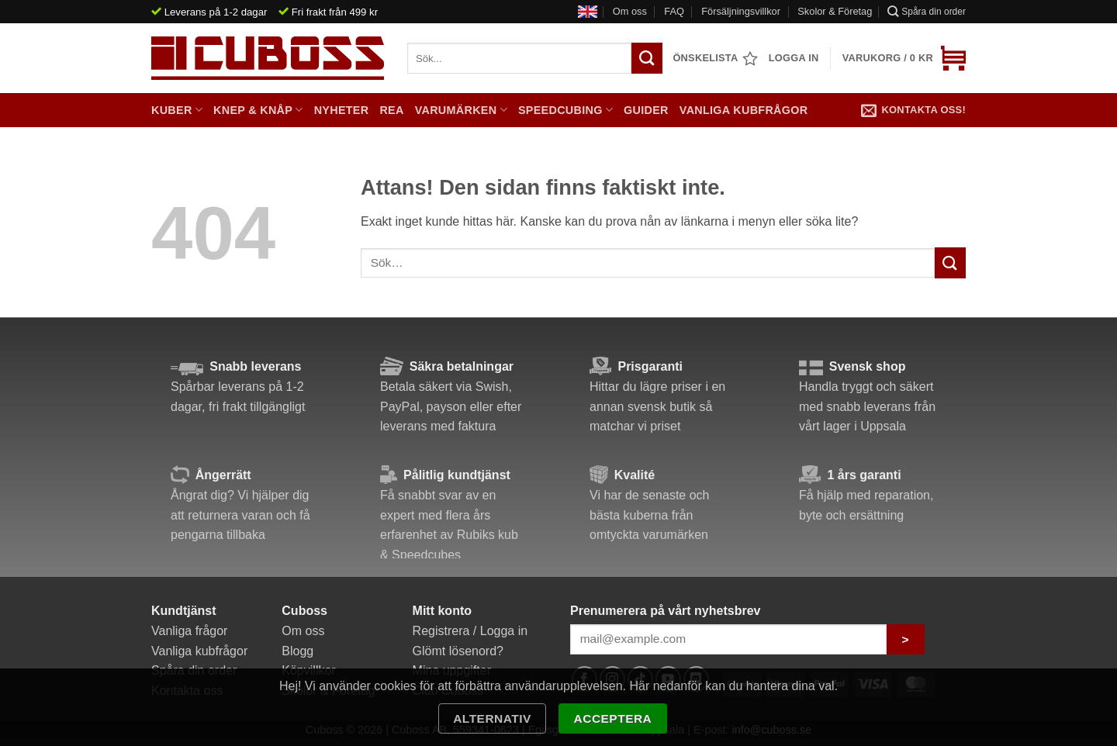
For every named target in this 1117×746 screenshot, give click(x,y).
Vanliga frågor (189, 630)
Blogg (297, 651)
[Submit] (950, 262)
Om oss (630, 11)
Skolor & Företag (834, 11)
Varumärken (461, 109)
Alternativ (492, 718)
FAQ (674, 11)
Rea (391, 110)
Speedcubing (565, 109)
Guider (646, 110)
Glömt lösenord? (458, 651)
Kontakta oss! (913, 110)
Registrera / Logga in (470, 630)
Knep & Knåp (258, 109)
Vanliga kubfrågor (744, 110)
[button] (904, 58)
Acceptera (613, 718)
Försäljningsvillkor (740, 11)
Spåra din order (926, 11)
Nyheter (341, 110)
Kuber (176, 109)
